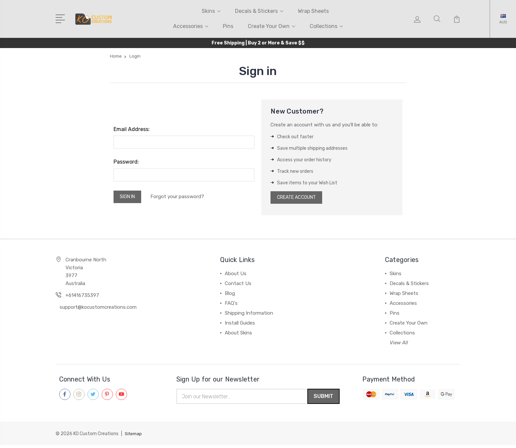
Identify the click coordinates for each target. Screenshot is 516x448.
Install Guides (240, 325)
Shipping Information (249, 315)
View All (399, 345)
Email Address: (132, 129)
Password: (126, 162)
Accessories (190, 26)
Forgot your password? (181, 197)
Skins (211, 11)
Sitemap (134, 436)
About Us (235, 275)
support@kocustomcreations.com (98, 309)
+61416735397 (82, 297)
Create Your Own (271, 26)
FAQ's (231, 305)
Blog (230, 295)
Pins (228, 26)
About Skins (238, 335)
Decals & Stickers (259, 11)
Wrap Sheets (313, 11)
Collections (326, 26)
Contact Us (238, 285)
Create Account (299, 198)
